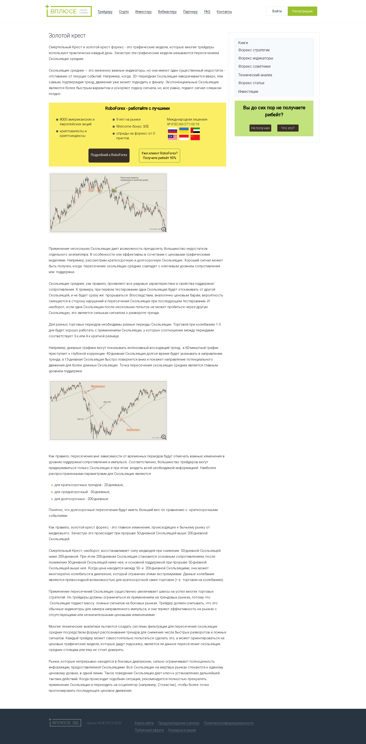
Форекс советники (254, 66)
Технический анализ (255, 75)
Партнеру (190, 12)
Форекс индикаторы (255, 58)
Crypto (124, 12)
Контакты (224, 12)
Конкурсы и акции (182, 730)
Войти (277, 11)
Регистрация (302, 11)
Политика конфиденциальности (228, 723)
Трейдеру (105, 12)
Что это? (288, 128)
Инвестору (143, 12)
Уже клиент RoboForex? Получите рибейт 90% (159, 155)
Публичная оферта (149, 730)
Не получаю (260, 128)
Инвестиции (248, 91)
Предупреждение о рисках (178, 723)
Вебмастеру (167, 12)
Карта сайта (144, 723)
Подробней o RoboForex (109, 155)
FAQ (207, 12)
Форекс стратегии (254, 50)
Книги (243, 43)
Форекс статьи (251, 83)
